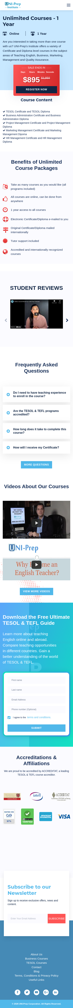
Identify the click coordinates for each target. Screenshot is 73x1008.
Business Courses (36, 958)
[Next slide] (67, 321)
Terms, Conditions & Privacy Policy (37, 975)
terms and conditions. (39, 717)
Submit (36, 728)
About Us (36, 954)
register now (36, 89)
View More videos (36, 591)
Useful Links (36, 979)
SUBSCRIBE (56, 918)
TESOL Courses (36, 962)
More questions (36, 464)
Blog (36, 971)
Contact (36, 967)
